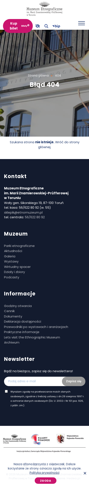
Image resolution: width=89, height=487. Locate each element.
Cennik (9, 311)
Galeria (9, 256)
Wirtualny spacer (17, 266)
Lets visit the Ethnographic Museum (32, 337)
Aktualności (13, 251)
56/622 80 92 (35, 217)
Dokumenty (13, 316)
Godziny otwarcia (18, 306)
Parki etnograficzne (19, 246)
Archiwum (11, 342)
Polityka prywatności (44, 473)
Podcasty (11, 277)
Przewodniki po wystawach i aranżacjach (36, 327)
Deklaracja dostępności (22, 321)
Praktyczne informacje (21, 332)
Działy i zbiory (14, 272)
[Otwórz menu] (81, 23)
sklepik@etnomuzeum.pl (23, 212)
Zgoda (45, 481)
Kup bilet (14, 26)
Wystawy (11, 261)
